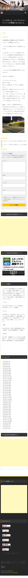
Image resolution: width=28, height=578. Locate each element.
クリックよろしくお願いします (10, 555)
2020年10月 (6, 403)
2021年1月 (5, 398)
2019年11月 (6, 422)
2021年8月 (5, 386)
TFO (5, 33)
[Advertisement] (14, 234)
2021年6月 (5, 389)
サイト (4, 192)
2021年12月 (6, 379)
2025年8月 (5, 365)
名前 (4, 177)
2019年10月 (6, 424)
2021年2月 (5, 396)
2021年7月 (5, 388)
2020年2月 (5, 417)
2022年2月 (5, 376)
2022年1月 (5, 377)
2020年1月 (5, 419)
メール (4, 185)
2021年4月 (5, 393)
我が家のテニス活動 (14, 8)
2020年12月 (6, 400)
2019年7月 (5, 429)
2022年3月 (5, 374)
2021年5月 (5, 391)
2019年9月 (5, 425)
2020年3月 (5, 415)
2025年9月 (5, 364)
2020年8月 (5, 407)
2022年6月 (5, 369)
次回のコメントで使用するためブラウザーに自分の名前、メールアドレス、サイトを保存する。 (13, 201)
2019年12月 (6, 420)
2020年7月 (5, 408)
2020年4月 (5, 413)
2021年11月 (6, 381)
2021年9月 (5, 384)
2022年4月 (5, 372)
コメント (4, 160)
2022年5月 (5, 371)
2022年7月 (5, 367)
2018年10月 (6, 431)
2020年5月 (5, 412)
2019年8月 (5, 427)
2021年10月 (6, 383)
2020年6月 (5, 410)
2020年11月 (6, 401)
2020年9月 (5, 405)
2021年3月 (5, 395)
